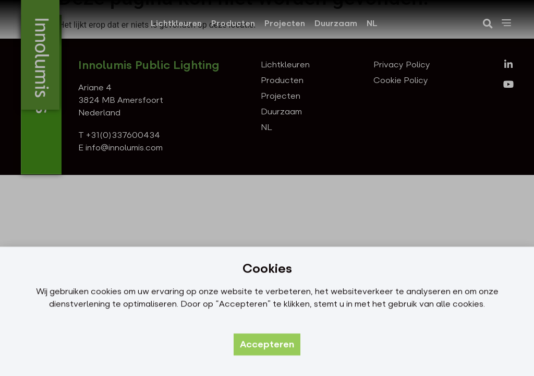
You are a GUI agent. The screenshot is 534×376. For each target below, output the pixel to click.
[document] (267, 188)
